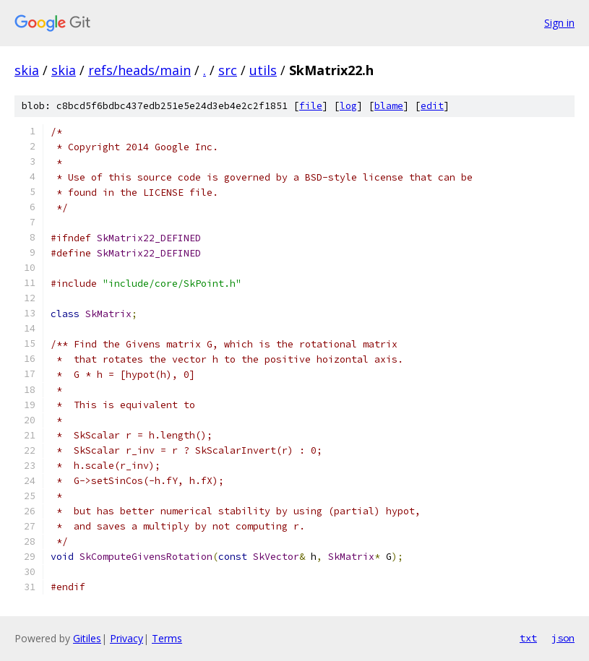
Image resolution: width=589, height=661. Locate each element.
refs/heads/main (139, 70)
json (563, 637)
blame (388, 106)
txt (528, 637)
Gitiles (87, 638)
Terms (167, 638)
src (227, 70)
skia (26, 70)
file (310, 106)
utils (263, 70)
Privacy (126, 638)
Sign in (559, 23)
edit (432, 106)
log (348, 106)
